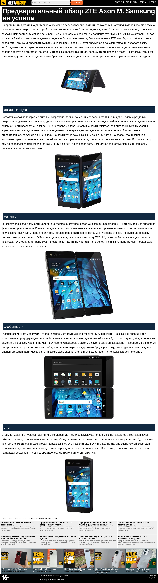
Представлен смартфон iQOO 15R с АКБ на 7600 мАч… (96, 537)
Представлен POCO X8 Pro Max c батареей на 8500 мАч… (56, 523)
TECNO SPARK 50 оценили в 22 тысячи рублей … (133, 523)
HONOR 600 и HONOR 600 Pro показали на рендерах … (132, 537)
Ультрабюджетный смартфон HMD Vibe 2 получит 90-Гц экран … (18, 537)
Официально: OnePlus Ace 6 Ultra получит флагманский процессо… (96, 523)
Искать (77, 2)
